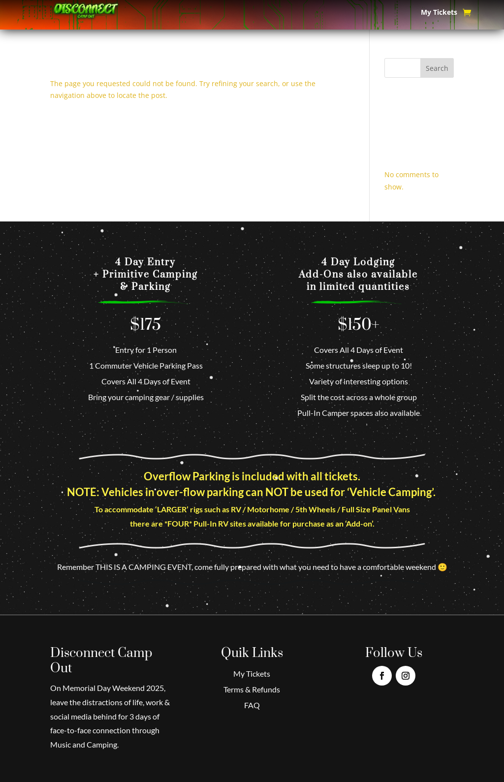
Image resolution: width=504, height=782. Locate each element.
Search (437, 68)
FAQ (252, 705)
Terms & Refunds (251, 689)
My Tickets (439, 13)
